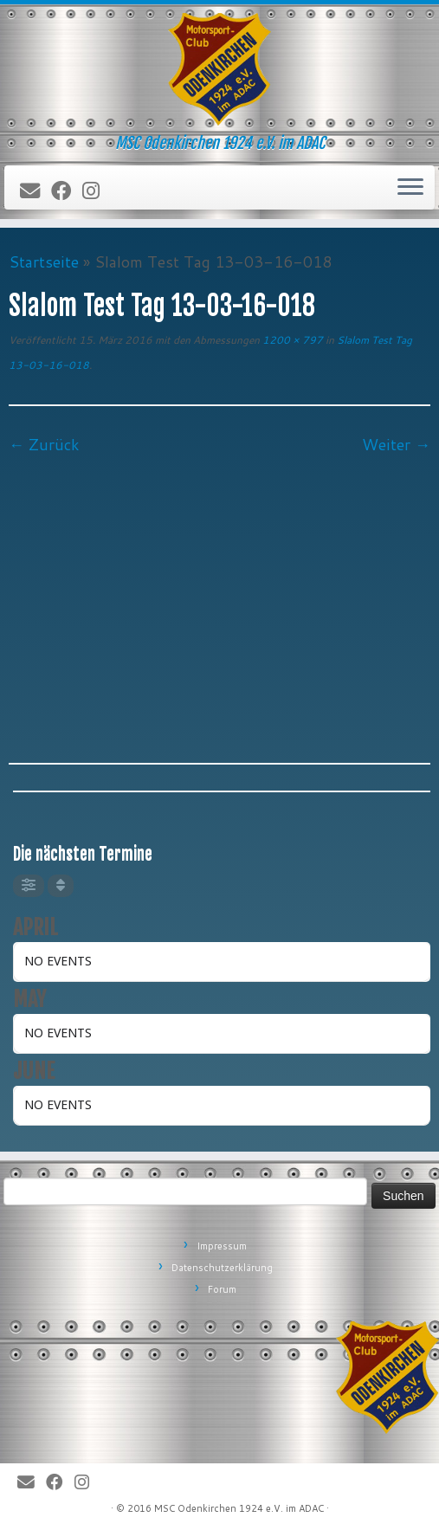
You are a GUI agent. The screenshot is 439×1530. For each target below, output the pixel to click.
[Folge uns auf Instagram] (96, 191)
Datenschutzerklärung (222, 1268)
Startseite (44, 261)
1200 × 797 (291, 339)
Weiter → (396, 444)
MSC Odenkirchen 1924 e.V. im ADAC (239, 1508)
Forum (222, 1289)
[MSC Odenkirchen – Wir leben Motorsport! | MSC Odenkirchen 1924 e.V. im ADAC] (219, 69)
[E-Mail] (35, 191)
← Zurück (44, 444)
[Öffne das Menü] (410, 188)
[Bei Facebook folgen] (66, 191)
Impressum (222, 1246)
